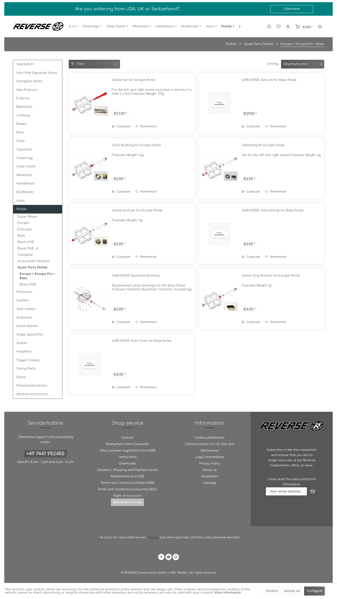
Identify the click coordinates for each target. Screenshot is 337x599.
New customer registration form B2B (127, 450)
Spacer (21, 343)
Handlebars (25, 183)
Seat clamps (25, 309)
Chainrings (24, 158)
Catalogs (209, 482)
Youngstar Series (29, 81)
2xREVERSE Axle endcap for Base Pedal (272, 210)
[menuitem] (92, 26)
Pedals (21, 209)
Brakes (21, 123)
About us (210, 470)
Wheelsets (24, 175)
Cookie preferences (210, 437)
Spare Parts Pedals (32, 267)
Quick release (27, 326)
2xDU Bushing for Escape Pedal (136, 145)
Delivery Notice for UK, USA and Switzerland (209, 447)
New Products (27, 89)
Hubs (20, 200)
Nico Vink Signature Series (36, 72)
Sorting (272, 63)
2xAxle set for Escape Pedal (133, 80)
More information (227, 592)
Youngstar (25, 254)
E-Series (22, 98)
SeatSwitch (24, 64)
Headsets (24, 351)
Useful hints (127, 457)
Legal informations (209, 457)
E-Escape (24, 229)
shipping (153, 537)
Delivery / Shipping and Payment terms (127, 470)
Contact (127, 437)
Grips (20, 140)
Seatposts (24, 317)
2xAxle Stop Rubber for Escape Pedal (271, 275)
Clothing (22, 115)
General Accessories (32, 394)
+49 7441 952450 (45, 453)
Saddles (22, 300)
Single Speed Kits (29, 334)
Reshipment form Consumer (127, 444)
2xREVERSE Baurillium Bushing (135, 275)
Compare (121, 126)
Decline (272, 591)
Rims (20, 132)
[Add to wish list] (146, 126)
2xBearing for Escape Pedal (263, 145)
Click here (292, 9)
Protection (24, 292)
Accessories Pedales (33, 261)
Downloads (127, 463)
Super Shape (27, 216)
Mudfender (25, 192)
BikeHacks (24, 106)
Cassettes (24, 149)
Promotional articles (31, 385)
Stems (21, 377)
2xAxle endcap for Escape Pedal (137, 210)
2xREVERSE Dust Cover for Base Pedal (141, 340)
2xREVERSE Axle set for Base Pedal (269, 80)
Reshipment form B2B (127, 476)
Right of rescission (127, 495)
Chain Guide (25, 166)
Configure (314, 591)
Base (21, 235)
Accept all (292, 591)
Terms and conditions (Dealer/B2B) (127, 482)
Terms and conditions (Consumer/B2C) (127, 489)
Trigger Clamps (28, 360)
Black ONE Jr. (27, 248)
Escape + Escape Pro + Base (37, 276)
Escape (23, 222)
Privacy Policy (209, 463)
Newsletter (209, 476)
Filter (78, 64)
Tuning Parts (25, 368)
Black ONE (25, 242)
